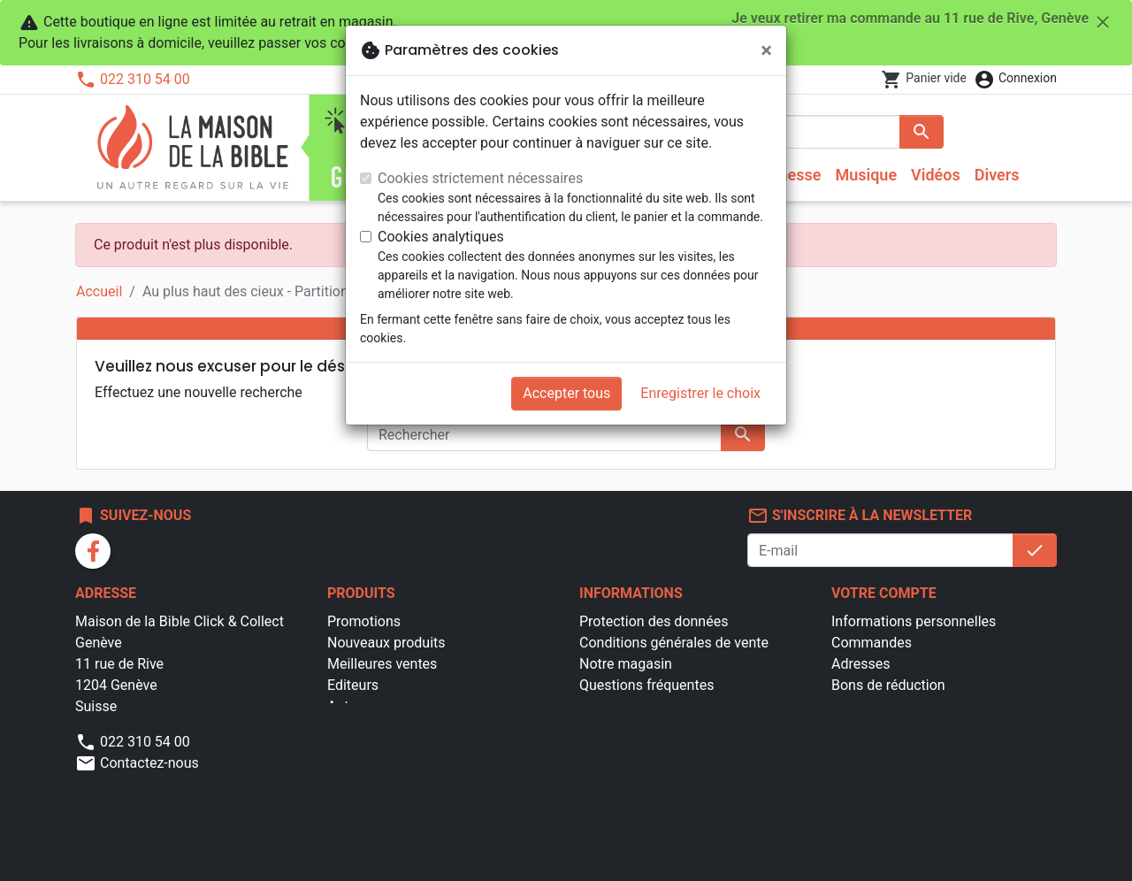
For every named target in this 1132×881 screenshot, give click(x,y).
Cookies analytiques (441, 236)
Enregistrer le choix (700, 393)
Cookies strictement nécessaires (480, 178)
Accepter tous (566, 393)
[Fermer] (766, 50)
